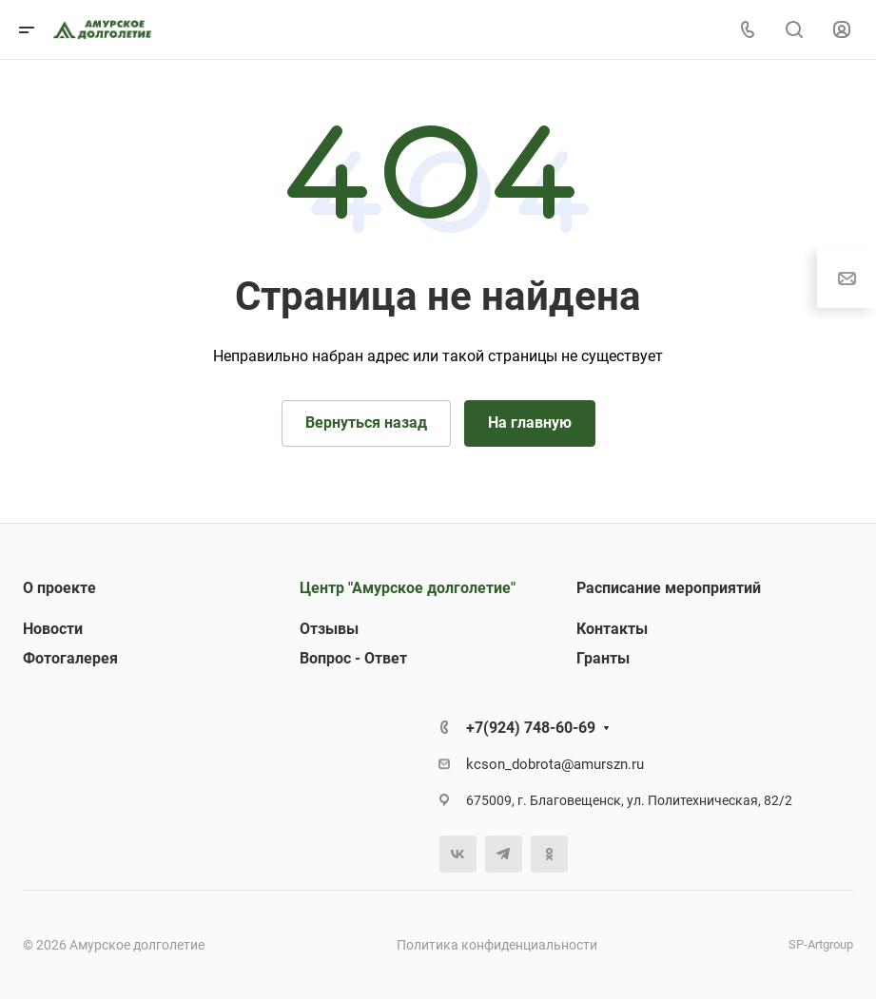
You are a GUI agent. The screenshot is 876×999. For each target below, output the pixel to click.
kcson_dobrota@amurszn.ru (555, 764)
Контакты (612, 629)
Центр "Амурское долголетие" (408, 588)
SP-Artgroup (820, 944)
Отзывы (329, 629)
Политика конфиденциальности (497, 944)
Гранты (603, 658)
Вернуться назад (366, 422)
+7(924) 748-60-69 (530, 728)
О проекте (59, 588)
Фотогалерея (70, 658)
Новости (53, 629)
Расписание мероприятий (668, 588)
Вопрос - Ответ (353, 658)
